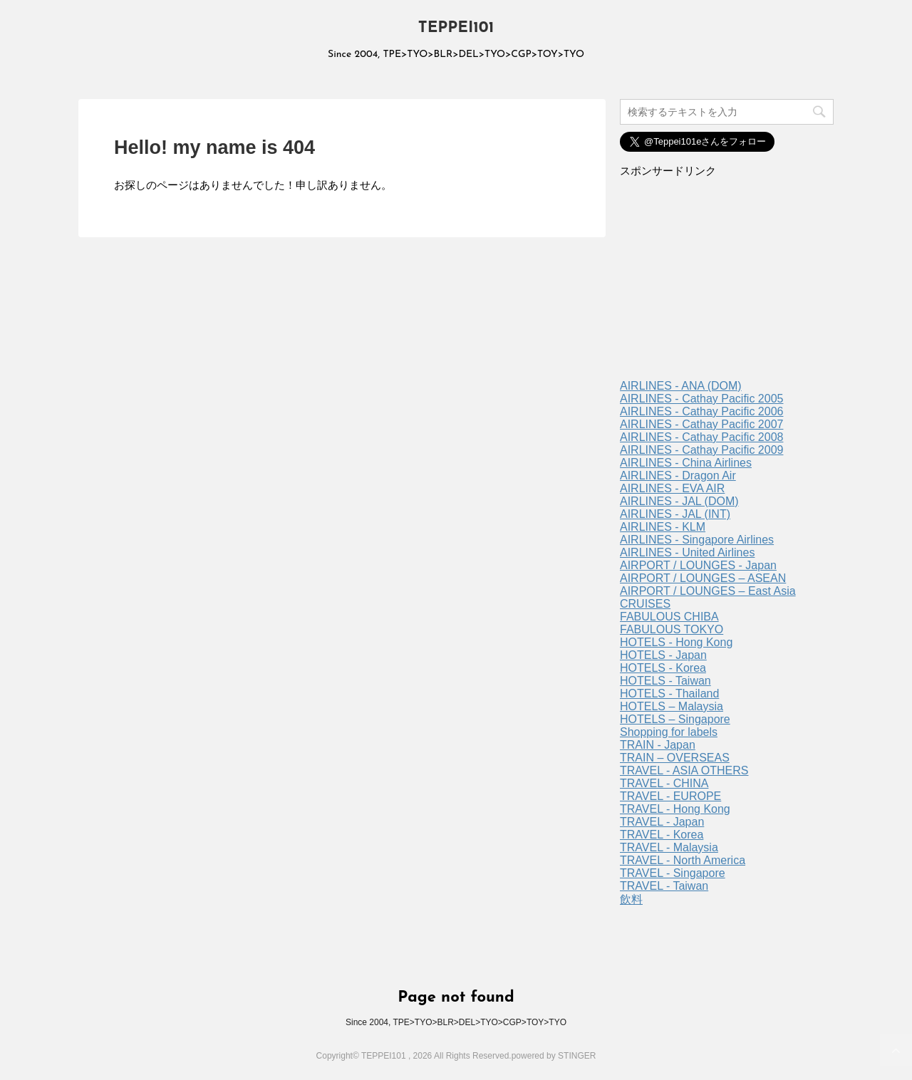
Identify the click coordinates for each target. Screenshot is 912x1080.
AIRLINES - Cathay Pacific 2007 (701, 424)
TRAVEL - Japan (662, 822)
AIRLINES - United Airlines (687, 552)
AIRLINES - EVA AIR (672, 488)
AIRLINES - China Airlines (686, 463)
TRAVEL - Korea (661, 835)
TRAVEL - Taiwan (664, 886)
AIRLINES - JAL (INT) (675, 514)
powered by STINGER (554, 1056)
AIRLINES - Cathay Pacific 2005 (701, 399)
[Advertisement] (727, 283)
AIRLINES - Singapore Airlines (697, 540)
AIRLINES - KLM (662, 527)
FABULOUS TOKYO (671, 629)
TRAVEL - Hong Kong (675, 809)
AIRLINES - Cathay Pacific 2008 (701, 437)
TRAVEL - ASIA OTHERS (684, 770)
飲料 (631, 899)
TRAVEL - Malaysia (669, 847)
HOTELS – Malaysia (671, 706)
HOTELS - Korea (663, 668)
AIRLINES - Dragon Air (678, 475)
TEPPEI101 (456, 28)
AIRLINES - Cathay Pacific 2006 (701, 411)
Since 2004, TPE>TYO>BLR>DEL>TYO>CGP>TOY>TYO (456, 1022)
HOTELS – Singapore (675, 719)
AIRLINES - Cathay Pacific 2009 (701, 450)
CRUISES (645, 604)
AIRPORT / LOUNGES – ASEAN (703, 578)
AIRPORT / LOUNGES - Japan (698, 565)
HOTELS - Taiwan (665, 681)
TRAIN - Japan (657, 745)
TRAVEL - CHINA (664, 783)
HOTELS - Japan (663, 655)
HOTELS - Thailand (669, 693)
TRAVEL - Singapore (672, 873)
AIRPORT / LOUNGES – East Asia (708, 591)
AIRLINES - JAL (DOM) (679, 501)
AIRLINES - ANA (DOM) (681, 386)
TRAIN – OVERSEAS (675, 758)
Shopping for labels (668, 732)
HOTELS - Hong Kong (676, 642)
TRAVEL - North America (682, 860)
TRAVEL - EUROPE (670, 796)
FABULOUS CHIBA (669, 617)
